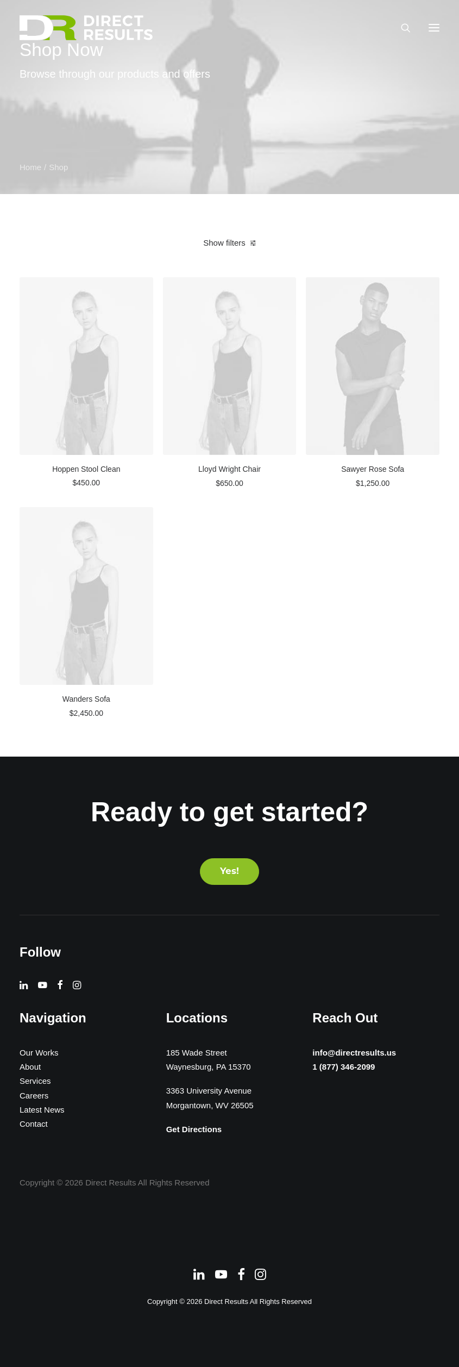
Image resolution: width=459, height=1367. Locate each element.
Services (35, 1080)
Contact (34, 1123)
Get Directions (194, 1129)
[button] (434, 27)
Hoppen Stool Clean (86, 469)
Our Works (39, 1052)
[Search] (401, 28)
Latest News (42, 1109)
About (30, 1066)
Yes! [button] (229, 871)
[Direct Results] (87, 28)
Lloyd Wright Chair (229, 469)
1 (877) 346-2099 (335, 1069)
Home (30, 167)
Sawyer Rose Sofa (372, 469)
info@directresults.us (348, 1051)
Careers (34, 1095)
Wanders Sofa (86, 699)
